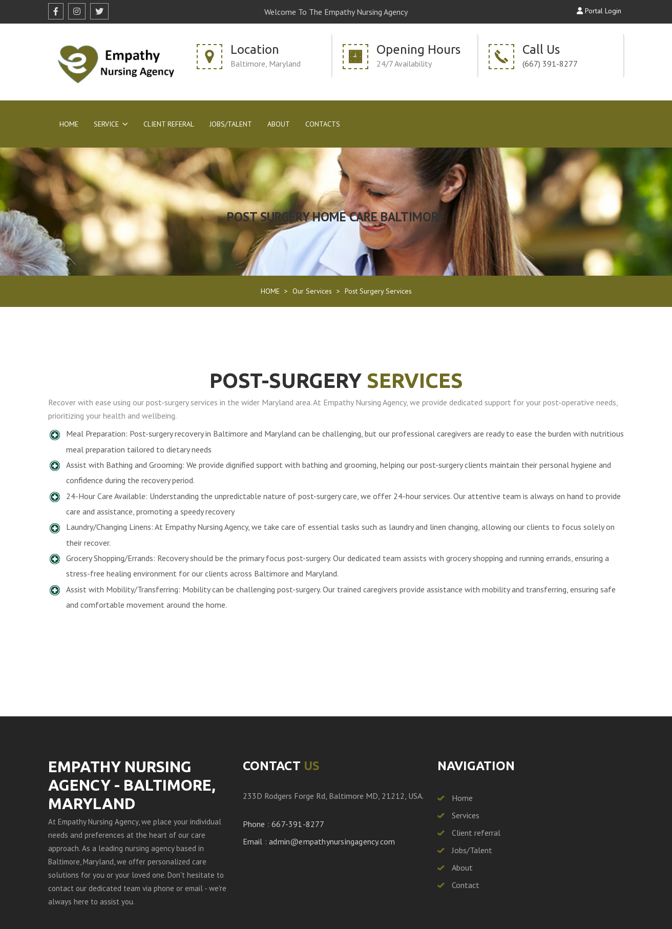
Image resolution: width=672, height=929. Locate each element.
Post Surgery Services (378, 291)
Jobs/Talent (230, 124)
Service (106, 124)
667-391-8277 (297, 824)
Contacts (322, 124)
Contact (465, 885)
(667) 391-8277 (550, 63)
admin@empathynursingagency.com (332, 841)
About (278, 124)
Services (465, 815)
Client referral (476, 833)
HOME (270, 291)
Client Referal (168, 124)
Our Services (312, 291)
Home (68, 124)
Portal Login (599, 10)
